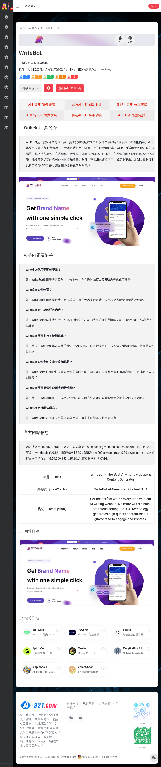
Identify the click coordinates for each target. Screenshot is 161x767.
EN (72, 69)
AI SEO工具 (53, 28)
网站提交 (30, 6)
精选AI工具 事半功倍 (86, 115)
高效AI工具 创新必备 (86, 105)
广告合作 (105, 703)
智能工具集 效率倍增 (131, 105)
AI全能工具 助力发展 (41, 115)
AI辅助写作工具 (55, 69)
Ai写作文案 (36, 28)
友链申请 (72, 703)
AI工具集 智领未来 (42, 105)
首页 (22, 28)
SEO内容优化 (86, 69)
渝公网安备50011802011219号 (97, 756)
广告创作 (104, 69)
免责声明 (89, 703)
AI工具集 (45, 756)
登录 (154, 6)
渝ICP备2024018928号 (63, 756)
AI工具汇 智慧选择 (132, 115)
